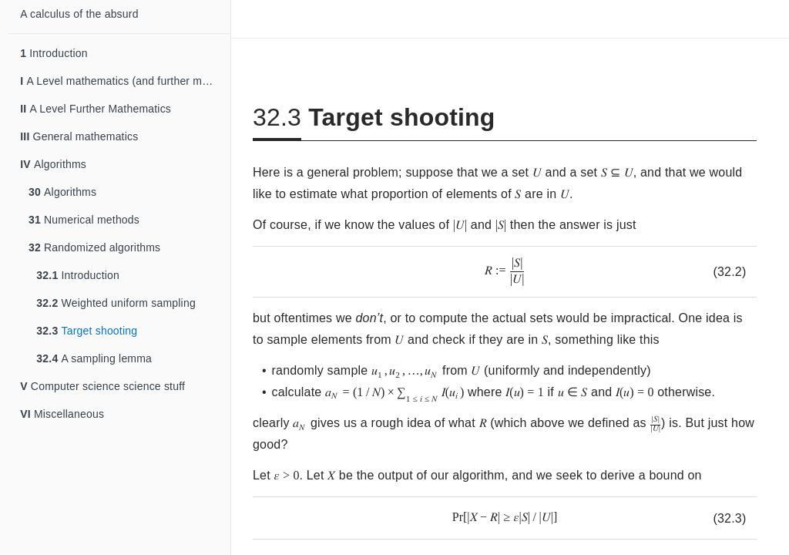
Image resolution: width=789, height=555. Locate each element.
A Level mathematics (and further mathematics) (125, 81)
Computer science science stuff (102, 386)
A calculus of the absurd (79, 14)
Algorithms (53, 164)
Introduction (54, 53)
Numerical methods (84, 220)
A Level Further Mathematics (95, 109)
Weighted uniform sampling (116, 303)
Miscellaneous (62, 414)
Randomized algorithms (94, 247)
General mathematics (79, 136)
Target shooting (86, 331)
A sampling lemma (94, 358)
